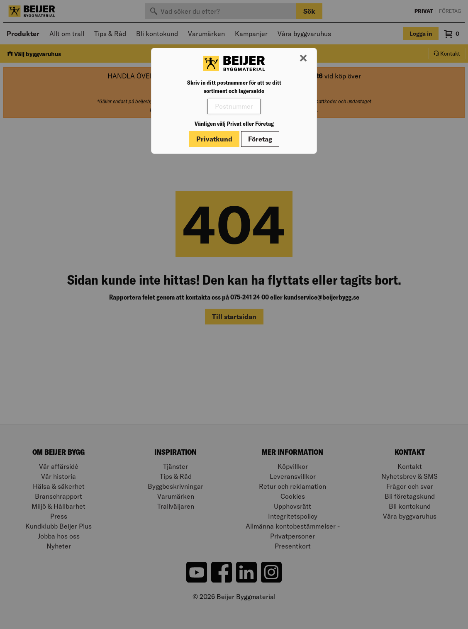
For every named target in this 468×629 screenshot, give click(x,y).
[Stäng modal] (303, 58)
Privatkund (214, 139)
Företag (260, 139)
